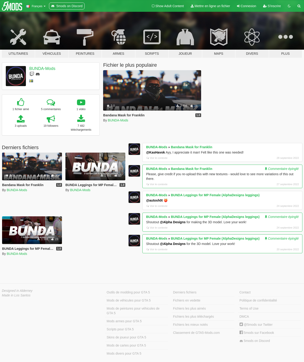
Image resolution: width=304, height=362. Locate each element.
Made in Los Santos (16, 295)
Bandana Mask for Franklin (191, 147)
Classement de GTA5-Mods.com (196, 333)
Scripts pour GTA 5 (120, 329)
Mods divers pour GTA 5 (124, 353)
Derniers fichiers (185, 292)
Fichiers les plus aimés (189, 308)
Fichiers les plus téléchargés (193, 316)
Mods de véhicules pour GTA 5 (128, 300)
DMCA (244, 316)
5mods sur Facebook (257, 333)
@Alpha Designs (173, 222)
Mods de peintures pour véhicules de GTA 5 (133, 311)
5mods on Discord (255, 341)
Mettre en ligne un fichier (210, 6)
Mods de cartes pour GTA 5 (126, 345)
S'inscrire (272, 6)
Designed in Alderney (17, 291)
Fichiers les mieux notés (190, 324)
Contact (245, 292)
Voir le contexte (157, 158)
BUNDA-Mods (42, 68)
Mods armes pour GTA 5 (124, 321)
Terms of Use (249, 308)
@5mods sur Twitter (256, 325)
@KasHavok (155, 152)
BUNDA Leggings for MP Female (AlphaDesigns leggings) (215, 195)
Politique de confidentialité (258, 300)
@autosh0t (154, 200)
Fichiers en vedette (186, 300)
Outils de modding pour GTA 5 (128, 292)
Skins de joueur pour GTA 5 (126, 337)
